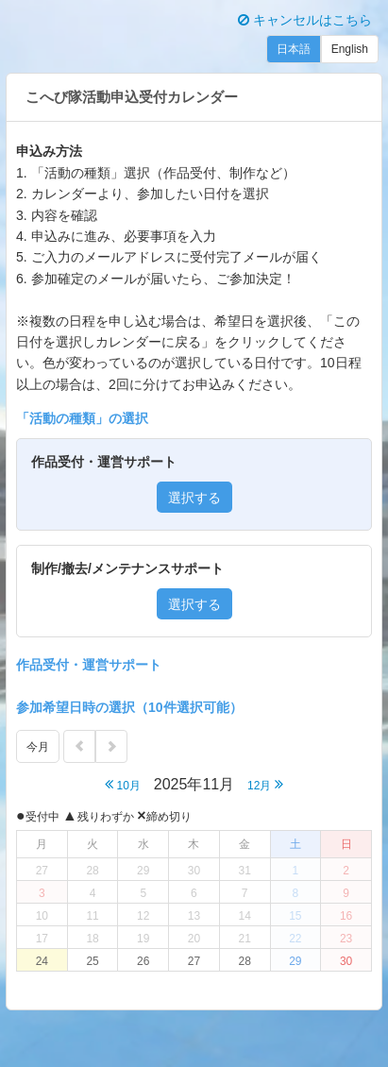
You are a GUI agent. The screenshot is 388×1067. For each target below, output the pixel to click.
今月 (37, 747)
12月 (265, 784)
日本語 (294, 49)
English (349, 49)
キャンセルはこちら (305, 19)
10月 (123, 784)
